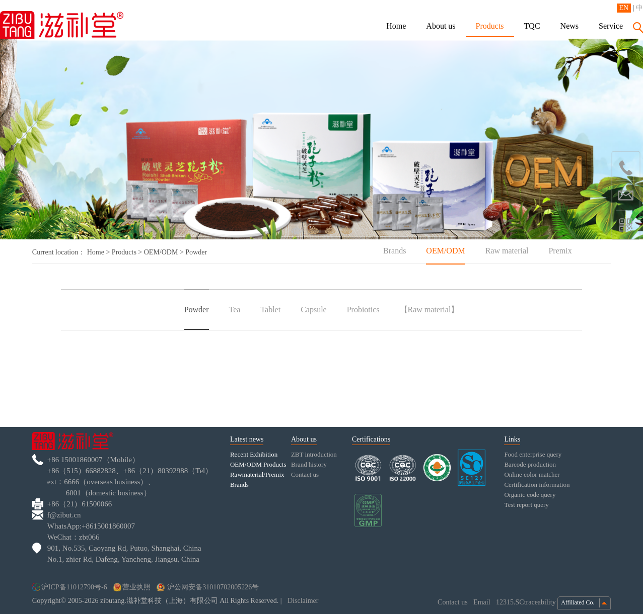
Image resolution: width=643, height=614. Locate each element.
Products (490, 26)
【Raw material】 (429, 309)
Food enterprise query (532, 454)
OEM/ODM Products (258, 464)
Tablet (270, 309)
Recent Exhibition (253, 454)
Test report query (526, 504)
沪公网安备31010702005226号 (208, 587)
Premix (559, 250)
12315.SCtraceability (526, 602)
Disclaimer (303, 600)
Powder (196, 309)
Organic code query (529, 494)
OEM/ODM (161, 252)
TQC (532, 26)
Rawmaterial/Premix (257, 474)
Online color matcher (531, 474)
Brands (394, 250)
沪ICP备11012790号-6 (69, 587)
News (569, 26)
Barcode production (530, 464)
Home (396, 26)
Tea (235, 309)
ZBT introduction (314, 454)
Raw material (507, 250)
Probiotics (363, 309)
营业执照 (132, 587)
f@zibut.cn (64, 515)
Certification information (536, 484)
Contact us (305, 474)
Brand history (309, 464)
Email (482, 602)
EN (624, 8)
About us (440, 26)
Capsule (314, 309)
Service (611, 26)
